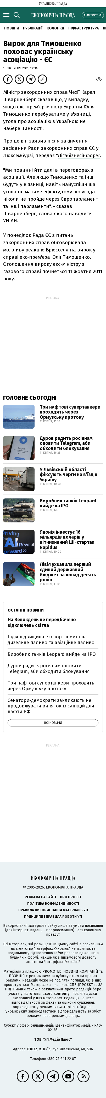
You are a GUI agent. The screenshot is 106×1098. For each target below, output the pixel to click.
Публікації (32, 28)
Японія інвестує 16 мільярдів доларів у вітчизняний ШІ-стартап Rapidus (67, 539)
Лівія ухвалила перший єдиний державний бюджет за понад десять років (68, 572)
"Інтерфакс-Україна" (52, 948)
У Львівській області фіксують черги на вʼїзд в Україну (68, 475)
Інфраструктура (83, 28)
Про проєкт (71, 897)
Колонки (55, 28)
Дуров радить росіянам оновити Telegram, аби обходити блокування (66, 443)
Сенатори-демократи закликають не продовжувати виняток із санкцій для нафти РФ (51, 706)
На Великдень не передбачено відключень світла (42, 622)
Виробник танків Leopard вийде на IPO (68, 503)
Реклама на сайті (40, 897)
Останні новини (26, 610)
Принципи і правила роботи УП (53, 916)
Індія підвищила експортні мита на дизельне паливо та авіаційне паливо (51, 639)
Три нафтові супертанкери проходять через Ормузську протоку (70, 412)
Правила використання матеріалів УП (53, 910)
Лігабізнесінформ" (79, 155)
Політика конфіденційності (53, 903)
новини (11, 28)
